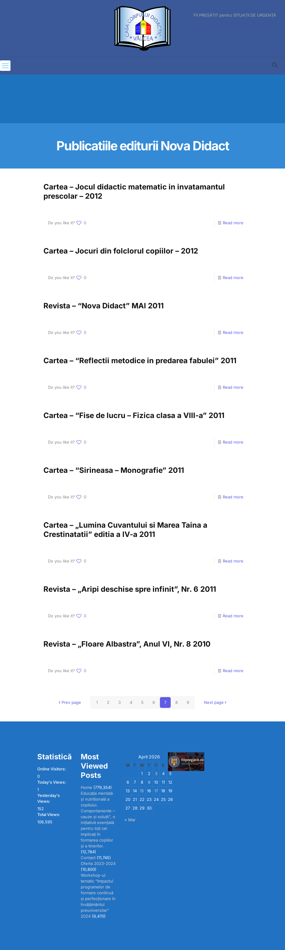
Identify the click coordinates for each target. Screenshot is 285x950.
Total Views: (49, 814)
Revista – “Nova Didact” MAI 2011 (103, 305)
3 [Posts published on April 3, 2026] (156, 773)
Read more (233, 222)
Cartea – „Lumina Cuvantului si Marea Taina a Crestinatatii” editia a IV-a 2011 (125, 530)
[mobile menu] (5, 65)
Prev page (69, 702)
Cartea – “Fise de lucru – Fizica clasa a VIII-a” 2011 (133, 415)
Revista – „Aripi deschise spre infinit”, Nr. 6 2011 (129, 589)
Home (86, 787)
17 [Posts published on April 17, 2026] (156, 790)
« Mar (130, 819)
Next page (216, 702)
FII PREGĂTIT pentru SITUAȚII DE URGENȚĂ (234, 15)
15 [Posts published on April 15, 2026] (142, 790)
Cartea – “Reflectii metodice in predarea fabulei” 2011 (139, 360)
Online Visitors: (52, 768)
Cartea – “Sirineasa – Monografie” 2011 (113, 470)
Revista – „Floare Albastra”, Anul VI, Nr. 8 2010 (126, 643)
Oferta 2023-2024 (98, 863)
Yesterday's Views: (48, 798)
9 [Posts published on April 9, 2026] (149, 782)
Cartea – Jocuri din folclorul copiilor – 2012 (120, 250)
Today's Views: (52, 782)
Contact (88, 857)
